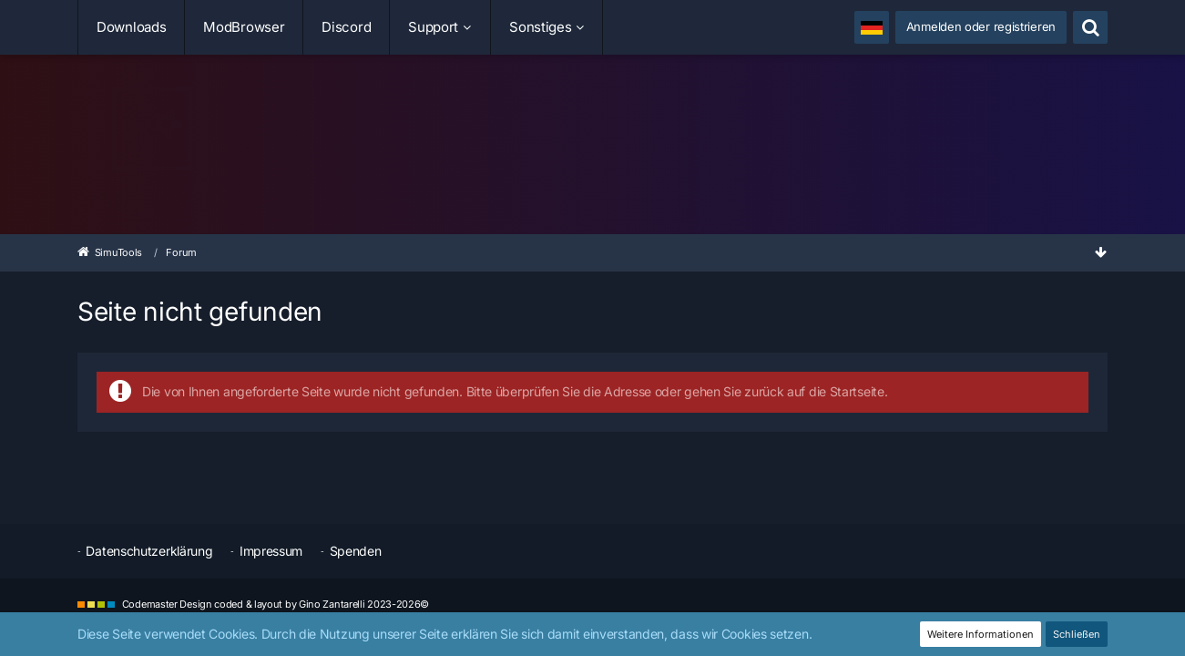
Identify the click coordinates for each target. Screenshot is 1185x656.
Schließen (1076, 634)
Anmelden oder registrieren (981, 26)
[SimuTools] (592, 149)
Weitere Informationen (980, 634)
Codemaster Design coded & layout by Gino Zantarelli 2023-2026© (275, 604)
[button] (871, 27)
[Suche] (1090, 27)
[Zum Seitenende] (1100, 252)
